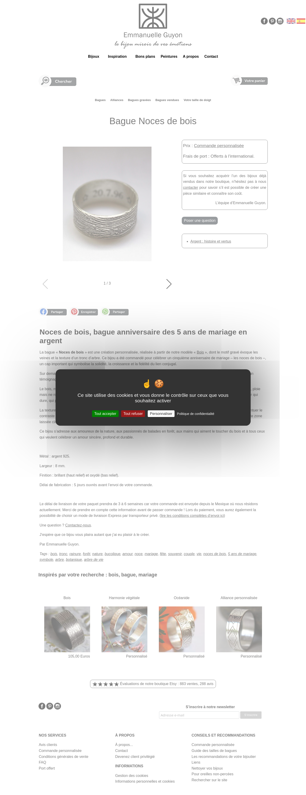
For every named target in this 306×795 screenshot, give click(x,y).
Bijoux (93, 56)
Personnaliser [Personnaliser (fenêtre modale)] (161, 414)
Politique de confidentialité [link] (195, 414)
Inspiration (117, 56)
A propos (191, 56)
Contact (211, 56)
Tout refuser (133, 414)
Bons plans (145, 56)
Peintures (169, 56)
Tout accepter (105, 414)
